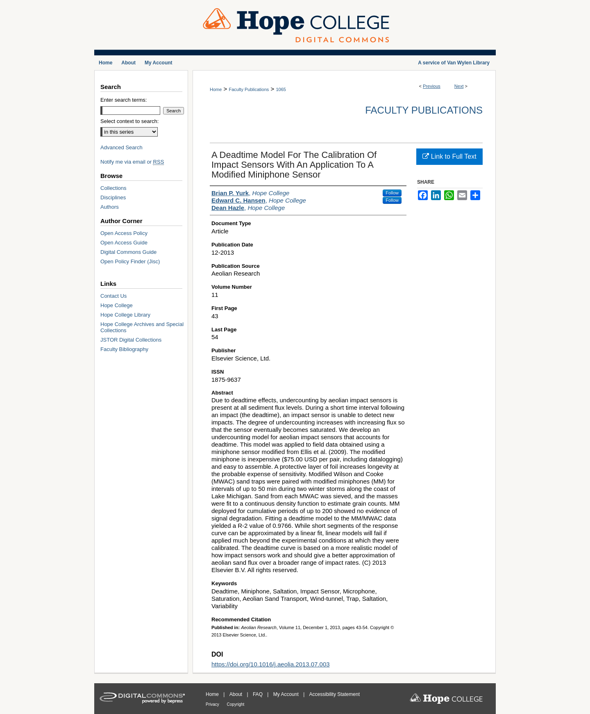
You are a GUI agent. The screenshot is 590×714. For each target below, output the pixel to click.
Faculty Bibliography (124, 349)
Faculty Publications (249, 89)
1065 (281, 89)
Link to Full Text (449, 156)
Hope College (116, 305)
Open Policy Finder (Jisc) (130, 261)
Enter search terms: (123, 100)
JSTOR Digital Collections (130, 340)
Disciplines (113, 197)
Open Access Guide (124, 243)
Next (459, 86)
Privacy (213, 704)
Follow (392, 192)
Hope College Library (125, 315)
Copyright (236, 704)
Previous (431, 86)
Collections (113, 188)
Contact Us (113, 296)
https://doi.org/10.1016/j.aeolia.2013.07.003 (270, 664)
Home (216, 89)
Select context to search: (129, 121)
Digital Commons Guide (128, 252)
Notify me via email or (132, 162)
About (236, 694)
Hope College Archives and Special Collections (142, 327)
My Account (286, 694)
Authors (109, 207)
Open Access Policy (124, 233)
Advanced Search (121, 147)
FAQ (258, 694)
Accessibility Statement (334, 694)
